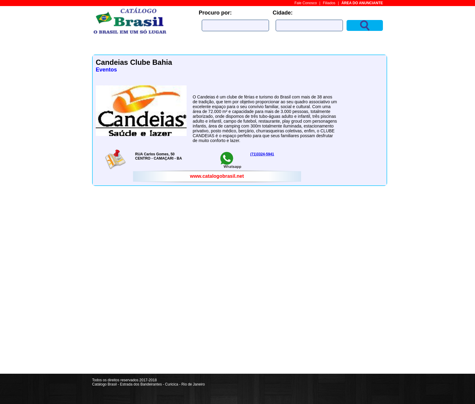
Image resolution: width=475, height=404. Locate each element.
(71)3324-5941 (262, 154)
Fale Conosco (305, 3)
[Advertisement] (365, 283)
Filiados (329, 3)
